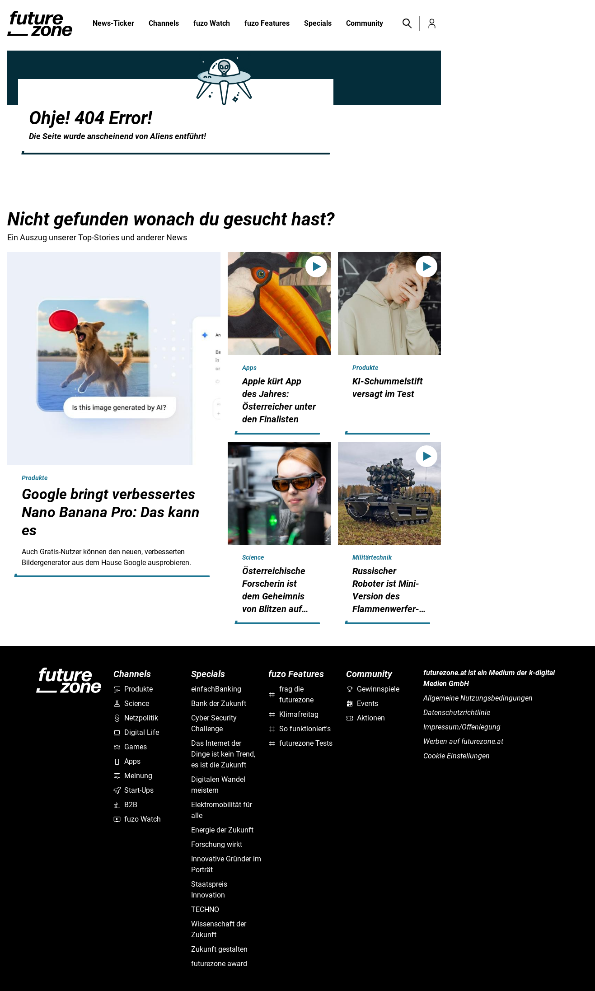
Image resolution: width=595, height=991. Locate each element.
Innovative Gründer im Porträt (226, 864)
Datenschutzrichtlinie (456, 712)
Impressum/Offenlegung (462, 727)
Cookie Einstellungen (456, 756)
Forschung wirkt (216, 844)
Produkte (34, 477)
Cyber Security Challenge (214, 723)
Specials (318, 24)
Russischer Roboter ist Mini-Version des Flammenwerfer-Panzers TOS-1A (385, 596)
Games (130, 747)
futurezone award (219, 963)
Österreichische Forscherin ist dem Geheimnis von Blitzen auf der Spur (273, 596)
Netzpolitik (135, 718)
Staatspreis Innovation (209, 889)
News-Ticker (113, 23)
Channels (164, 24)
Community (364, 24)
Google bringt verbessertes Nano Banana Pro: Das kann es (111, 512)
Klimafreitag (293, 714)
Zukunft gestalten (219, 949)
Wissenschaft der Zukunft (218, 929)
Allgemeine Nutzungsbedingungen (478, 698)
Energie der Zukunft (222, 830)
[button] (407, 23)
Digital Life (136, 732)
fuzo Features (267, 24)
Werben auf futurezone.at (463, 741)
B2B (125, 804)
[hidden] (113, 575)
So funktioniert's (299, 729)
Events (362, 703)
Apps (249, 367)
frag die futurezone (291, 694)
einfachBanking (216, 689)
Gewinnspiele (372, 689)
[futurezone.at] (68, 818)
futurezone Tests (300, 743)
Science (253, 557)
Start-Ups (133, 790)
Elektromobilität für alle (221, 810)
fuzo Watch (211, 24)
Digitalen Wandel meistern (218, 785)
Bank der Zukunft (218, 703)
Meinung (132, 775)
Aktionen (365, 718)
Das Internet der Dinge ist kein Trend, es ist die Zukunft (223, 754)
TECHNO (205, 909)
